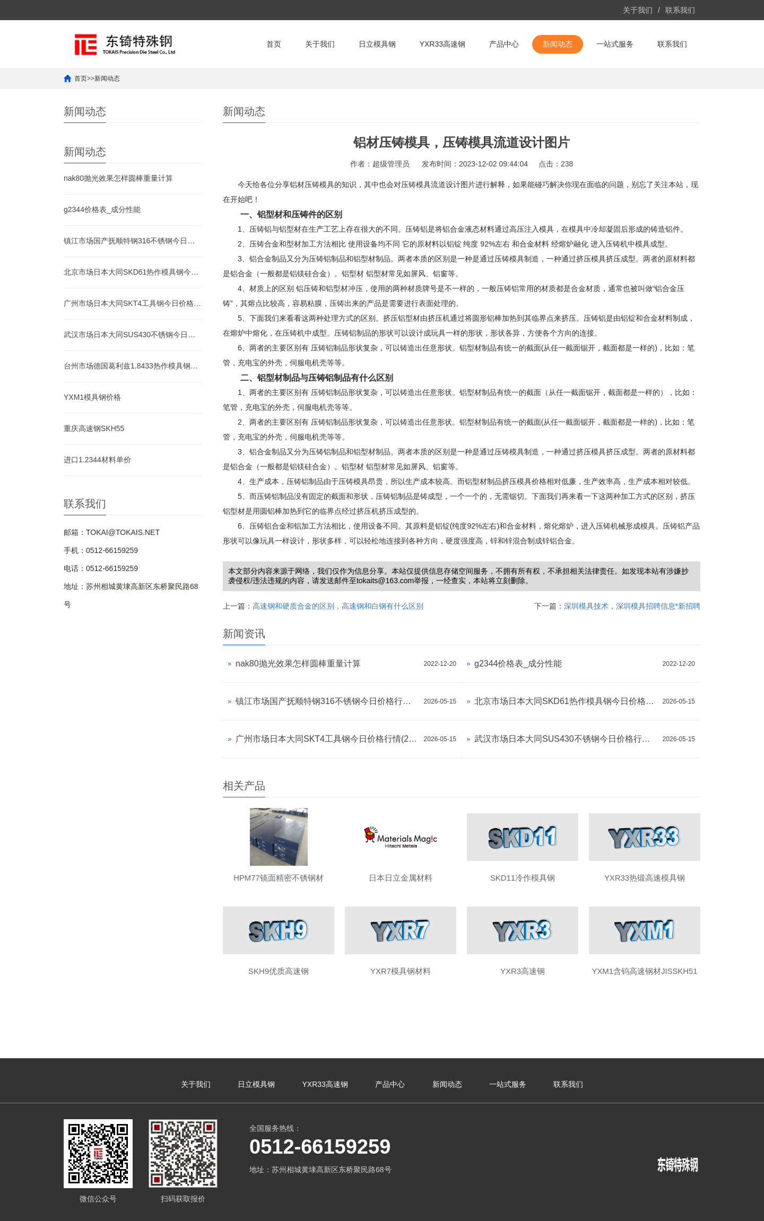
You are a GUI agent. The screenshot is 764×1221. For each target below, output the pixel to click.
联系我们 (680, 10)
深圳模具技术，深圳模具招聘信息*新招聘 (632, 606)
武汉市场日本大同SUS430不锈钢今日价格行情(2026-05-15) (133, 334)
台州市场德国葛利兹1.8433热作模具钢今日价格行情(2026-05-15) (133, 366)
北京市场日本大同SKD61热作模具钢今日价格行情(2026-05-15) (133, 272)
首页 (273, 44)
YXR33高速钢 (442, 44)
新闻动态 (557, 44)
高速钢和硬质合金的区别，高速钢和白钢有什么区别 (338, 606)
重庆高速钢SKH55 (94, 428)
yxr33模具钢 (680, 1208)
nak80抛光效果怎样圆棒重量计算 (118, 178)
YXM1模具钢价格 (92, 397)
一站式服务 (614, 44)
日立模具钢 (377, 44)
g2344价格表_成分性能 (102, 209)
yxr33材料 (602, 1208)
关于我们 (638, 10)
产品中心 (504, 44)
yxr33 (577, 1208)
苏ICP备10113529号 (344, 1208)
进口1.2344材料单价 (97, 459)
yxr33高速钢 (640, 1208)
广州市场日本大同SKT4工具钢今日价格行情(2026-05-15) (133, 303)
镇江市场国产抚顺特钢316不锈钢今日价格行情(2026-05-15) (133, 240)
